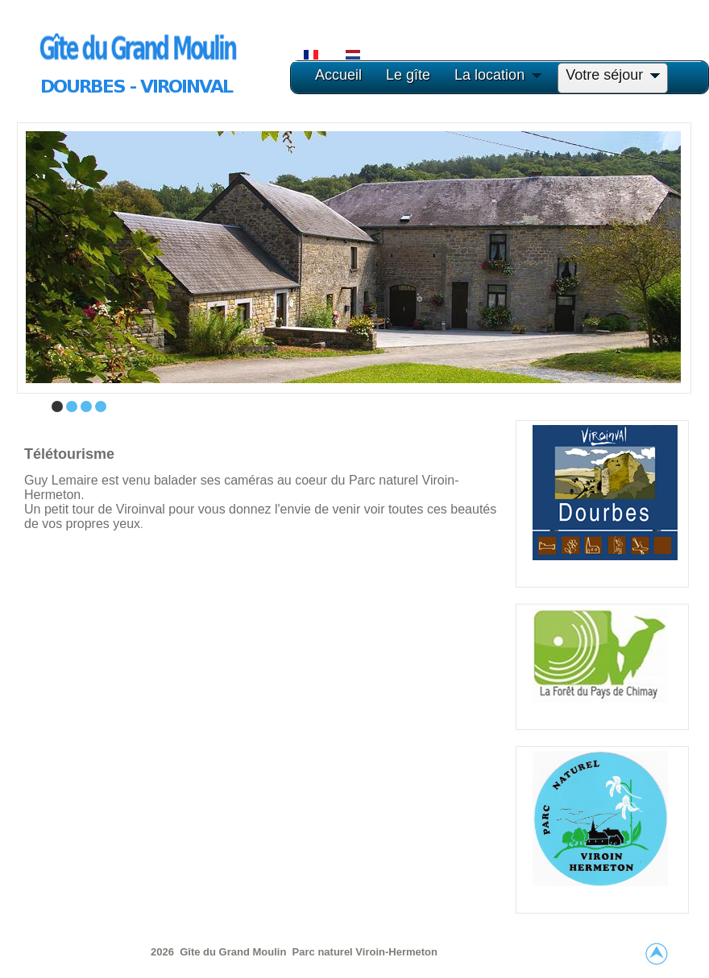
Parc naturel (324, 952)
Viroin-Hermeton (396, 952)
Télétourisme (69, 454)
